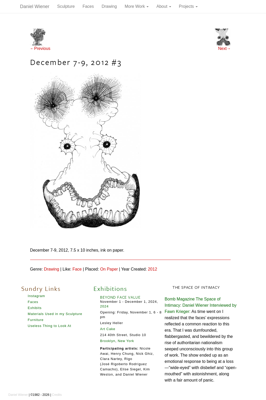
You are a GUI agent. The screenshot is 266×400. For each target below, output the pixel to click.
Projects (188, 6)
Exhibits (35, 308)
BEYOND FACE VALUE (120, 297)
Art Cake (107, 329)
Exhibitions (110, 288)
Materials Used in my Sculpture (55, 314)
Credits (57, 395)
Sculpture (66, 6)
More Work (137, 6)
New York (126, 341)
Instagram (36, 296)
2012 (152, 269)
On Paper (109, 269)
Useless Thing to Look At (49, 326)
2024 (104, 306)
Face (77, 269)
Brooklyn (107, 341)
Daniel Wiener (34, 6)
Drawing (109, 6)
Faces (88, 6)
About (163, 6)
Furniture (36, 320)
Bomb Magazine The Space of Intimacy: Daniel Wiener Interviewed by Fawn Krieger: (201, 305)
